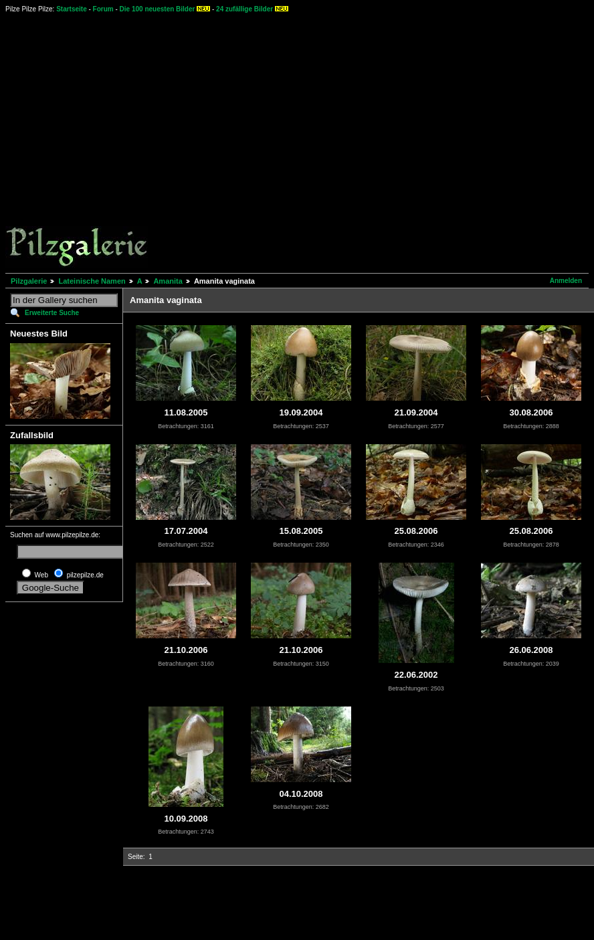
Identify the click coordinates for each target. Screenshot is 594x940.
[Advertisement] (125, 142)
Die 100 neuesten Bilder (157, 9)
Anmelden (566, 280)
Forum (103, 9)
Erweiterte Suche (52, 312)
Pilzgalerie (29, 281)
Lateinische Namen (91, 281)
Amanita (167, 281)
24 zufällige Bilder (244, 9)
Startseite (71, 9)
